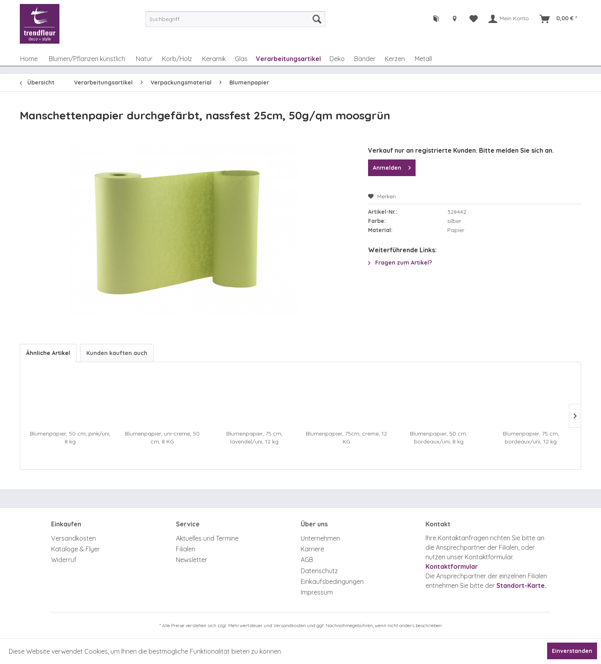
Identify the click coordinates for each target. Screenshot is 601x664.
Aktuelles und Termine (207, 538)
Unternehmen (320, 538)
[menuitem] (235, 19)
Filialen (185, 549)
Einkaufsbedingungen (332, 581)
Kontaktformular (451, 566)
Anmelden (392, 166)
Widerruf (63, 560)
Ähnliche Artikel (48, 353)
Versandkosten (73, 538)
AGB (307, 560)
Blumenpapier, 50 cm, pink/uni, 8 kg (70, 437)
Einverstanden (572, 650)
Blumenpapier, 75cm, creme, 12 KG (346, 437)
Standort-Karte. (521, 585)
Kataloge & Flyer (75, 549)
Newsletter (191, 560)
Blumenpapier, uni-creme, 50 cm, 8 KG (162, 437)
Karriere (312, 549)
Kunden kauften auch (116, 353)
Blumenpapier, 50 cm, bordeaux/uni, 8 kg (438, 437)
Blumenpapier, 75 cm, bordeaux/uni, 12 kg (531, 437)
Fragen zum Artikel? (400, 262)
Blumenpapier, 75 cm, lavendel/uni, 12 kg (254, 437)
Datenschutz (319, 571)
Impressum (317, 592)
